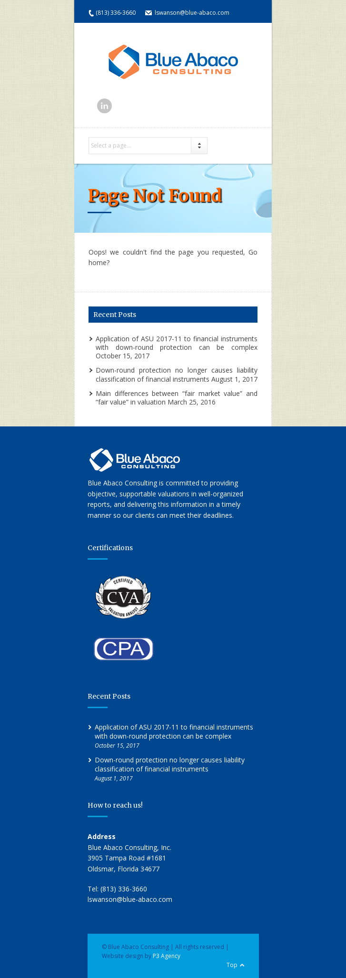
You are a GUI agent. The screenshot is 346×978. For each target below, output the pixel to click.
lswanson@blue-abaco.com (192, 13)
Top (232, 965)
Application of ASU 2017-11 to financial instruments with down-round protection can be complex (176, 343)
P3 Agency (166, 956)
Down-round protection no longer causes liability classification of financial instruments (176, 374)
